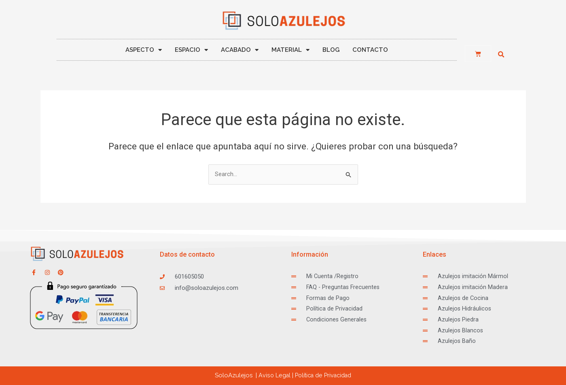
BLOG (330, 49)
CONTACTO (370, 49)
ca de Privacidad (324, 375)
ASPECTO (143, 50)
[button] (501, 54)
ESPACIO (191, 50)
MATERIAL (290, 50)
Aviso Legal (271, 375)
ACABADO (240, 50)
